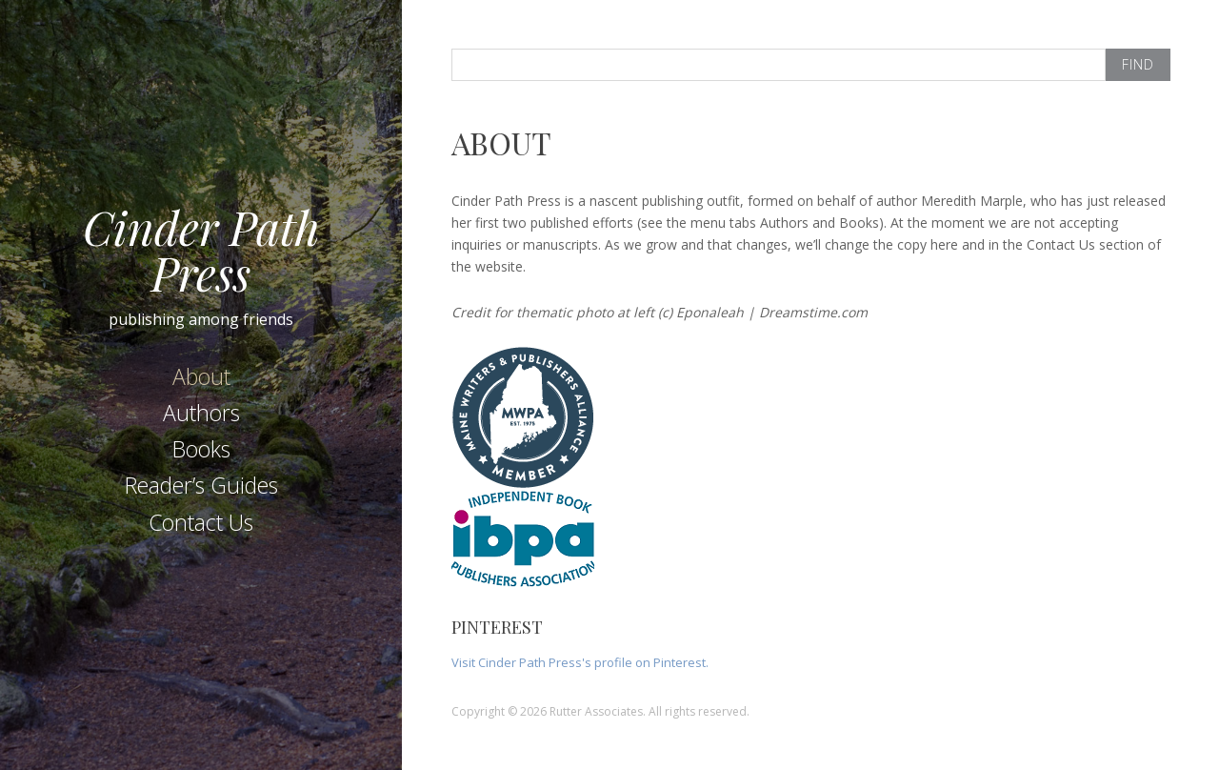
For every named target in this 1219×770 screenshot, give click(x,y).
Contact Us (201, 522)
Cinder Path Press (201, 249)
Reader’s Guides (201, 485)
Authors (201, 412)
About (201, 376)
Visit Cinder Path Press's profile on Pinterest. (580, 662)
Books (201, 449)
